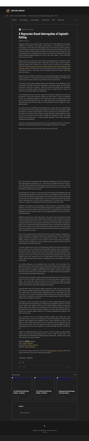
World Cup (61, 20)
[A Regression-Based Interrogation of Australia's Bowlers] (67, 383)
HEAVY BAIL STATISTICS (18, 10)
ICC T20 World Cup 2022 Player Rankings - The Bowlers (21, 392)
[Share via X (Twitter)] (19, 362)
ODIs (53, 20)
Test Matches (45, 20)
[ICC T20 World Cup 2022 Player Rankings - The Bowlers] (22, 383)
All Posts (14, 20)
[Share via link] (23, 362)
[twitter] (44, 426)
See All (75, 374)
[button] (75, 20)
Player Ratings (24, 20)
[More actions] (69, 29)
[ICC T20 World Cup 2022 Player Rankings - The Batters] (44, 383)
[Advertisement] (25, 3)
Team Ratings (35, 20)
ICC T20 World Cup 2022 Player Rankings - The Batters (44, 392)
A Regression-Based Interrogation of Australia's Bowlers (67, 392)
